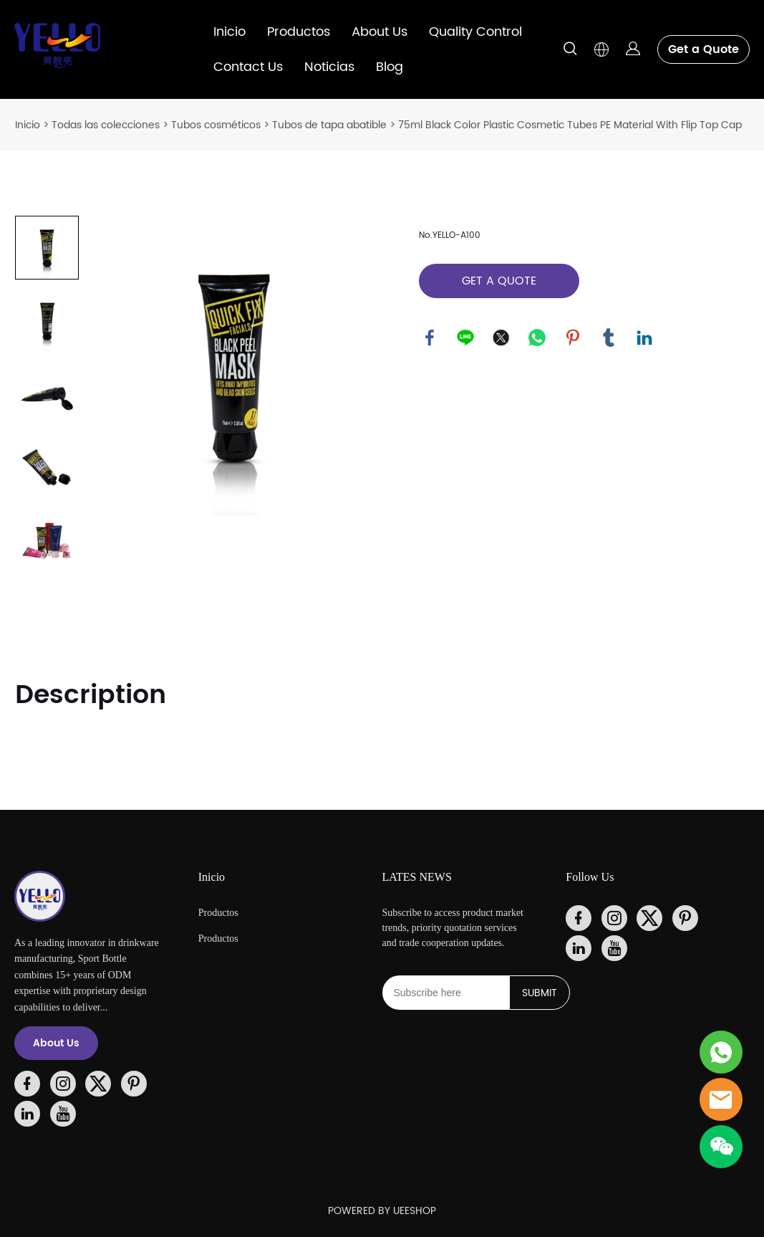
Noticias (329, 67)
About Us (379, 32)
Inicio (229, 32)
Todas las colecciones (106, 125)
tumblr (608, 337)
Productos (298, 32)
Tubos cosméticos (216, 125)
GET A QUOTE (499, 281)
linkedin (644, 337)
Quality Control (475, 32)
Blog (389, 67)
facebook (429, 337)
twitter (501, 337)
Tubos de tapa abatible (329, 125)
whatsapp (537, 337)
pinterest (573, 337)
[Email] (445, 992)
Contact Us (248, 67)
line (465, 337)
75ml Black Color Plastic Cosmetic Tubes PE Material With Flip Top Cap (570, 125)
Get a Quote (703, 49)
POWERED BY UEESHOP (382, 1211)
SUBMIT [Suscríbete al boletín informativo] (539, 993)
